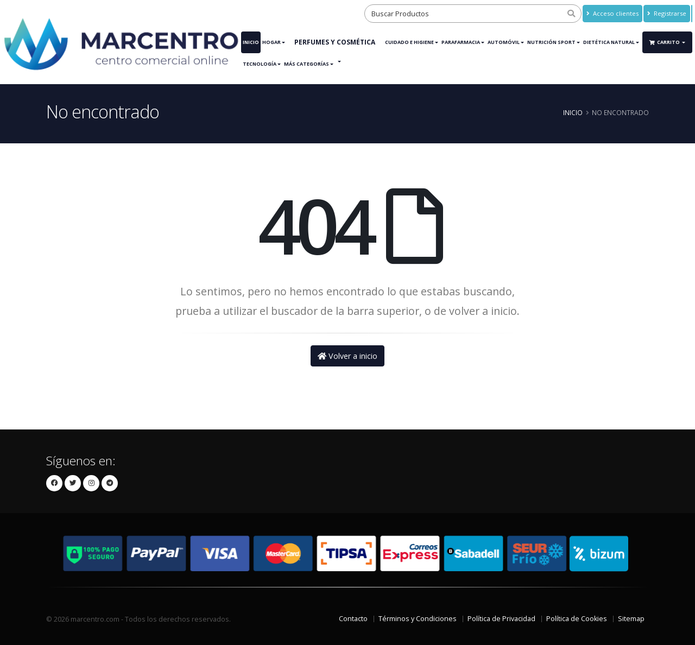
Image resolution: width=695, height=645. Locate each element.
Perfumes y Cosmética (334, 42)
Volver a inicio (347, 356)
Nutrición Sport (551, 42)
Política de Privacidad (501, 618)
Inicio (251, 42)
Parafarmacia (460, 42)
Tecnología (259, 63)
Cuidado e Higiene (409, 42)
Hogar (271, 42)
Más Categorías (306, 63)
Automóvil (504, 42)
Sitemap (631, 618)
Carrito (665, 42)
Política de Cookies (576, 618)
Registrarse (666, 13)
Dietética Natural (609, 42)
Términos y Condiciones (417, 618)
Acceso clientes (612, 13)
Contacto (353, 618)
